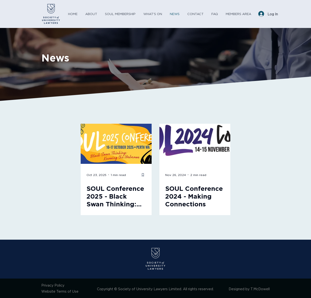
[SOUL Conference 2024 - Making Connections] (194, 144)
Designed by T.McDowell (249, 289)
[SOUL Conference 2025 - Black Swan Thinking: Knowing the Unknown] (116, 144)
